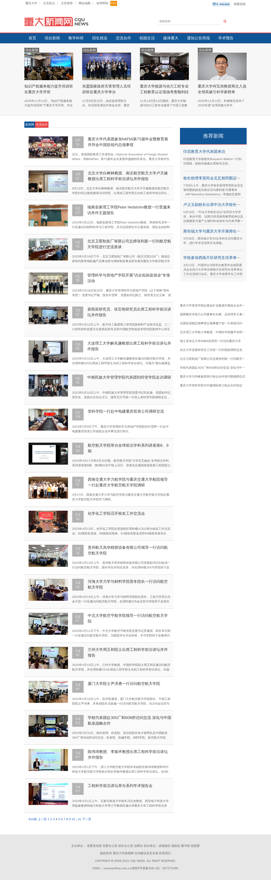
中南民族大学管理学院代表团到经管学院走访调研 (129, 377)
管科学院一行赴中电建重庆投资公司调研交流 (126, 411)
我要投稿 (229, 4)
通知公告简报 (198, 38)
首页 (32, 38)
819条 (33, 819)
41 (79, 819)
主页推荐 (67, 3)
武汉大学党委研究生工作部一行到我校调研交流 (211, 350)
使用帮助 (102, 3)
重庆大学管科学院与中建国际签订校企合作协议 (211, 385)
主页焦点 (49, 3)
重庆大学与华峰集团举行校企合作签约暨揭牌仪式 (212, 376)
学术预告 (226, 38)
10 (73, 819)
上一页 (42, 819)
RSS (113, 3)
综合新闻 (52, 38)
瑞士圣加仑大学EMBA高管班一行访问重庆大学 (210, 341)
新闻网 (29, 124)
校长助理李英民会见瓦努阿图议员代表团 (217, 178)
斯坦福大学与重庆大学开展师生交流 (213, 231)
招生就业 (99, 38)
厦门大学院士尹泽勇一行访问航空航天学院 (124, 683)
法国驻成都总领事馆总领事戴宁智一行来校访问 (211, 323)
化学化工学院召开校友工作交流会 (116, 513)
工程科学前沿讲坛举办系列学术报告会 (120, 785)
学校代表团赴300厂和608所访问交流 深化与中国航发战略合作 (221, 368)
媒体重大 (170, 38)
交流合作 (123, 38)
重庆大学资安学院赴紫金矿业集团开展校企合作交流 (214, 305)
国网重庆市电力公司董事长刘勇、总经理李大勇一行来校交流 (220, 314)
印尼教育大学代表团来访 (204, 151)
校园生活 (147, 38)
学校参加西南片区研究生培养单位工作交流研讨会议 (227, 257)
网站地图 (85, 3)
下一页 (86, 819)
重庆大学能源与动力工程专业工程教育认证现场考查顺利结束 (163, 92)
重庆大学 (31, 3)
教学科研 (76, 38)
